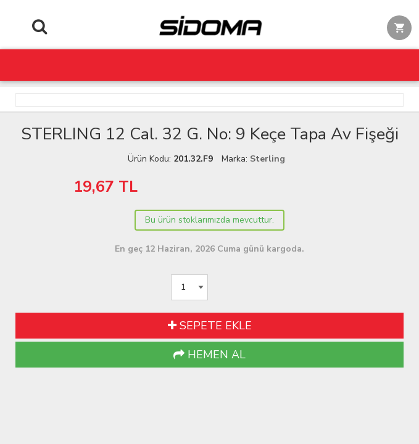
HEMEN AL (209, 355)
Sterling (267, 159)
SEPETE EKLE (210, 326)
